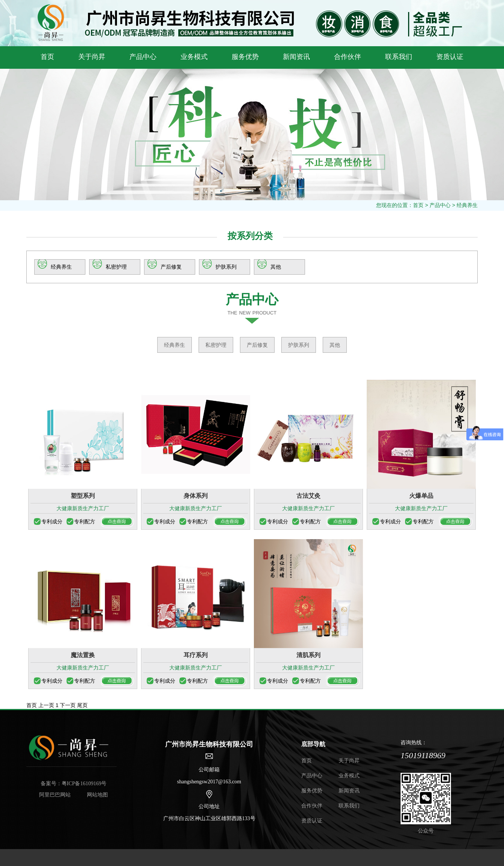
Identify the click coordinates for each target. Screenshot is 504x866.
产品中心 (142, 56)
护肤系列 (226, 267)
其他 (275, 267)
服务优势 (245, 56)
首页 (47, 56)
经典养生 (467, 205)
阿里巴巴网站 (55, 795)
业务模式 (194, 56)
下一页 (68, 705)
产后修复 (171, 267)
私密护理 (116, 267)
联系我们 (398, 56)
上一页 (46, 705)
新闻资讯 (296, 56)
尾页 (82, 705)
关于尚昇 (91, 56)
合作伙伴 (347, 56)
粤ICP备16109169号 (84, 783)
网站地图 (97, 795)
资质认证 (449, 56)
